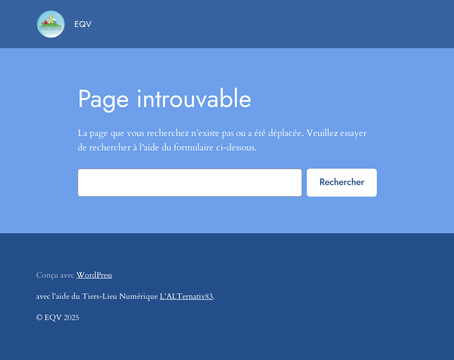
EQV (82, 24)
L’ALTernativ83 (186, 296)
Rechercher (341, 181)
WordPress (94, 275)
